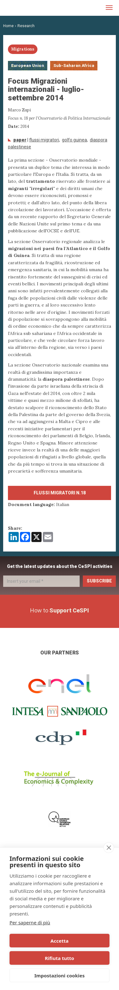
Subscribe (99, 580)
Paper (19, 139)
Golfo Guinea (74, 139)
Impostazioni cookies (59, 975)
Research (26, 26)
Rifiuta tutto (59, 958)
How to (59, 610)
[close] (108, 847)
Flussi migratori (44, 139)
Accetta (59, 941)
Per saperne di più (30, 922)
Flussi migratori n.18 (60, 492)
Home (8, 26)
